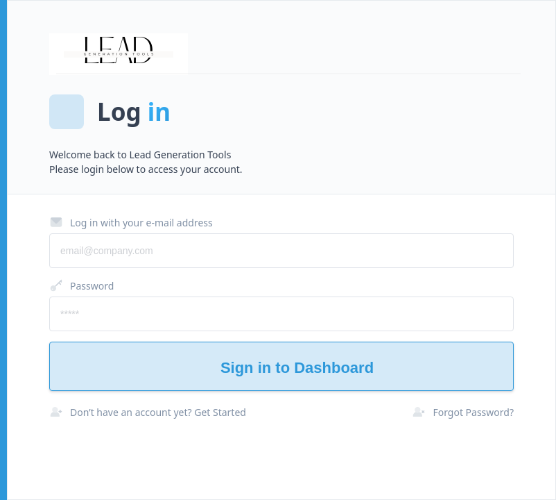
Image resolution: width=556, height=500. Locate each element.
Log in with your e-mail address (131, 222)
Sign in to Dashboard (281, 368)
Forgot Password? (463, 412)
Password (81, 285)
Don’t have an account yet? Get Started (147, 412)
